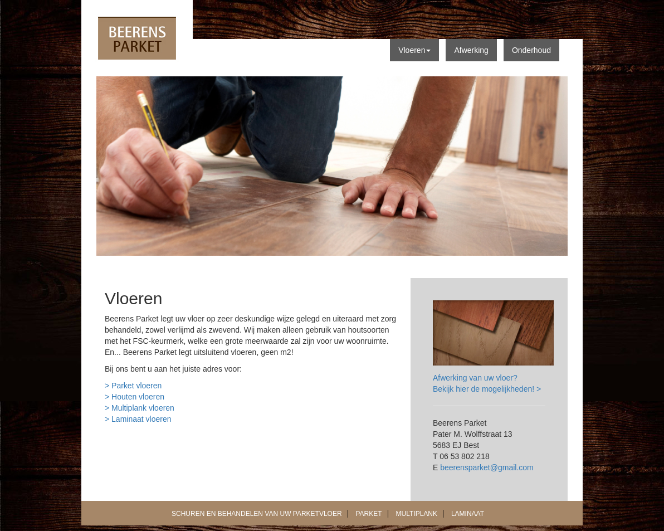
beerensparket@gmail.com (487, 467)
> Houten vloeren (134, 396)
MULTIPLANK (416, 514)
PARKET (369, 514)
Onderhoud (531, 50)
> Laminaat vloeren (138, 419)
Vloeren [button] (414, 50)
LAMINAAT (467, 514)
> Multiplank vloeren (139, 407)
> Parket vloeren (133, 385)
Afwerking (471, 50)
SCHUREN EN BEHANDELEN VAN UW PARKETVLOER (257, 514)
